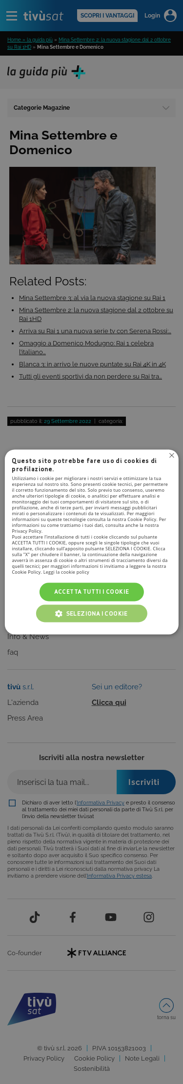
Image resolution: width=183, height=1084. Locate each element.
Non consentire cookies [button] (171, 455)
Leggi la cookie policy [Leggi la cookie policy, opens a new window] (66, 572)
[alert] (91, 542)
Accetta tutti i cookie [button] (91, 591)
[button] (91, 613)
